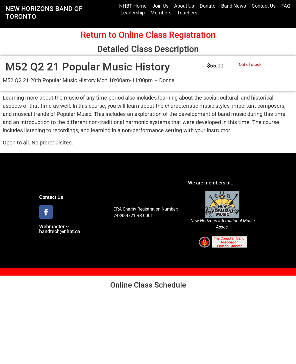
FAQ (285, 6)
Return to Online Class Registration (148, 35)
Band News (233, 6)
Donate (207, 6)
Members (160, 13)
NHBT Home (133, 6)
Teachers (187, 13)
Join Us (160, 6)
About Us (184, 6)
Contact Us (264, 6)
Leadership (133, 13)
